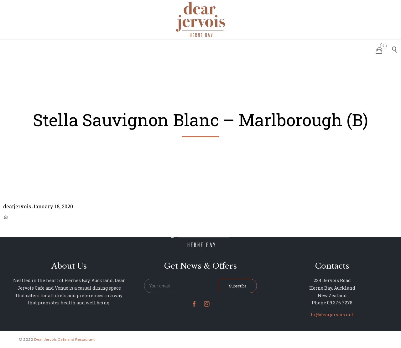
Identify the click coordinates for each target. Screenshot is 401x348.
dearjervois (17, 206)
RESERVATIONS (154, 49)
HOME (122, 49)
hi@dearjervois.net (332, 315)
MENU (186, 49)
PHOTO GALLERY (219, 49)
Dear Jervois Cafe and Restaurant (64, 339)
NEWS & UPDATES (266, 49)
